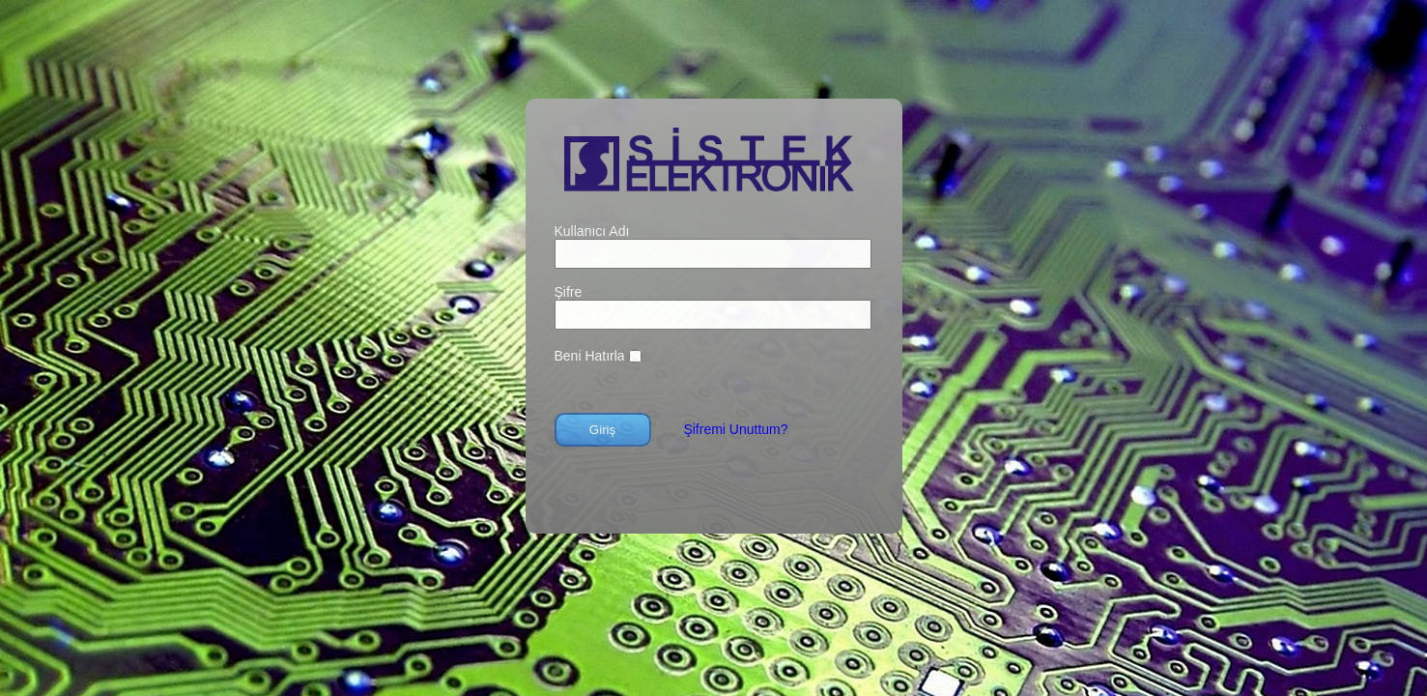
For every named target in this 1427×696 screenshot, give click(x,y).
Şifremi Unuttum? (735, 429)
